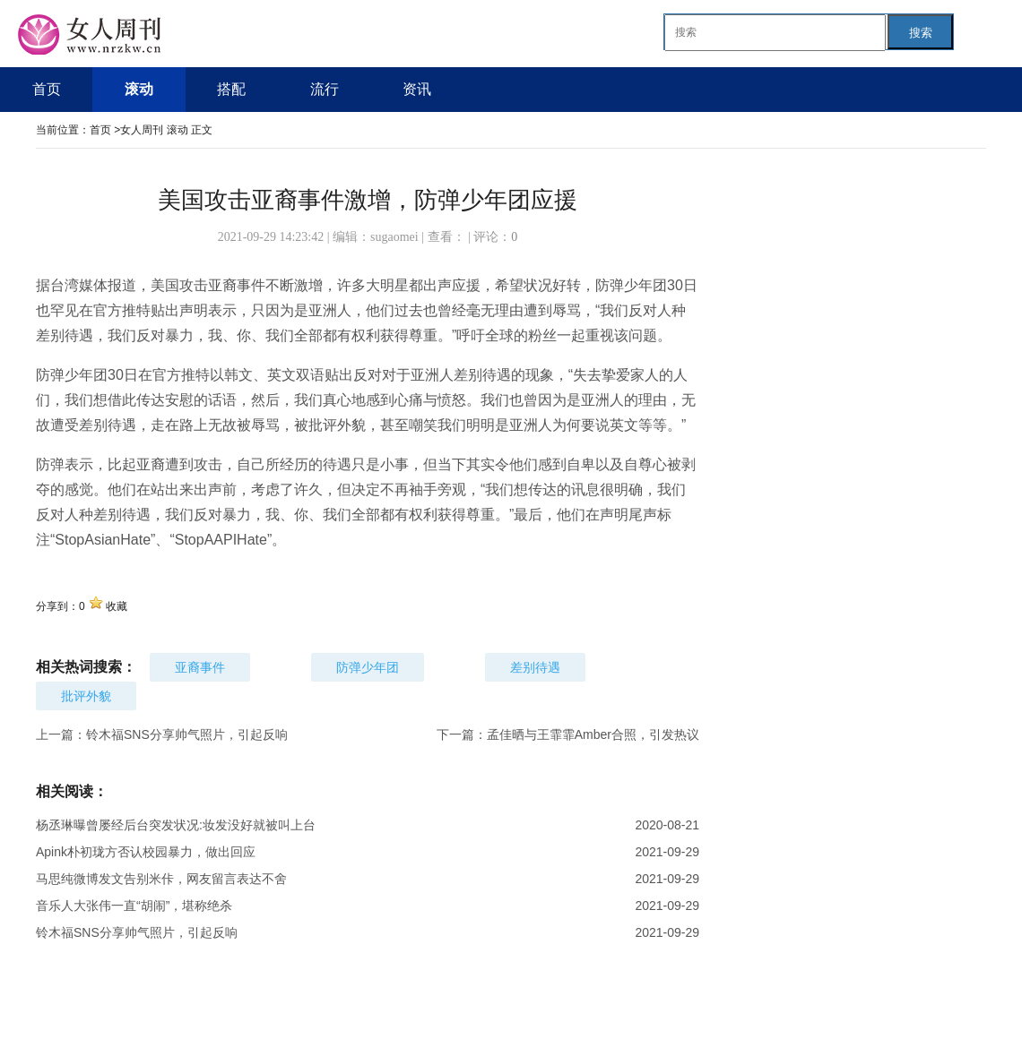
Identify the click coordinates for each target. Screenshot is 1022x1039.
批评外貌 (86, 696)
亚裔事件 (200, 667)
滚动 (177, 130)
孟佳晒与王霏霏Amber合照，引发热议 (593, 734)
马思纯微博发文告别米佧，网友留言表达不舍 (161, 879)
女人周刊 (143, 130)
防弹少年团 (367, 667)
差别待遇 (535, 667)
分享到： (57, 606)
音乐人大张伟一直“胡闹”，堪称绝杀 (134, 905)
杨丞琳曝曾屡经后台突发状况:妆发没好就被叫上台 (176, 825)
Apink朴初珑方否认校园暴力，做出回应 (146, 852)
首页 (100, 130)
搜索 (920, 32)
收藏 (116, 606)
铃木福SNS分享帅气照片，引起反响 (187, 734)
